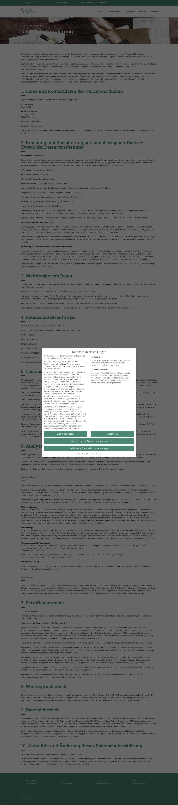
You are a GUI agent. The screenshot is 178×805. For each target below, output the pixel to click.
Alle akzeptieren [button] (65, 433)
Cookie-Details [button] (81, 454)
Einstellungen (49, 403)
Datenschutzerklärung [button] (94, 454)
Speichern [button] (112, 433)
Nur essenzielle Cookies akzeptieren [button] (89, 441)
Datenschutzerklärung (53, 394)
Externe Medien (100, 370)
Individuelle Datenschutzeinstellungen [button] (89, 448)
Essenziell (97, 357)
